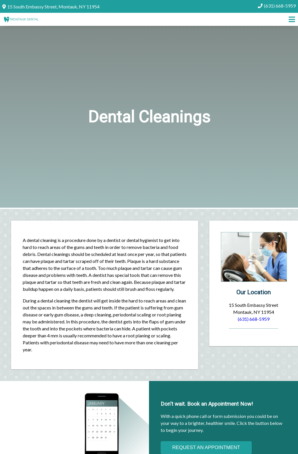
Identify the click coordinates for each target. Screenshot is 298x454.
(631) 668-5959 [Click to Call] (253, 319)
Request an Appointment (206, 447)
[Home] (21, 20)
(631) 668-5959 (280, 5)
